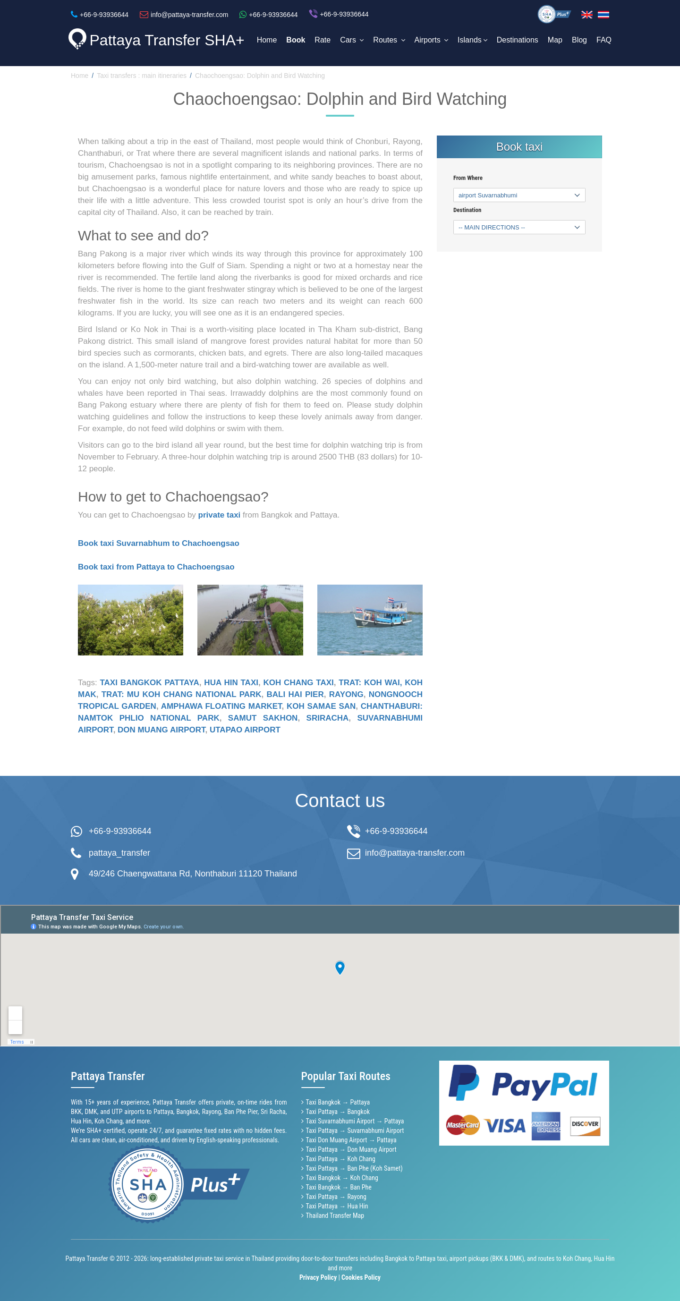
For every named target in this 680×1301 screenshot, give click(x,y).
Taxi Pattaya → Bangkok (338, 1111)
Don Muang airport (161, 729)
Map (555, 40)
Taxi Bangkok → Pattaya (338, 1102)
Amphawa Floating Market (221, 706)
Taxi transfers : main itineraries (142, 75)
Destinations (517, 40)
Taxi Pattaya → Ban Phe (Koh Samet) (354, 1168)
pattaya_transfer (119, 853)
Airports (432, 40)
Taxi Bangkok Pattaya (149, 682)
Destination (467, 210)
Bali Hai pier (295, 694)
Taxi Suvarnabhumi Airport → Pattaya (355, 1121)
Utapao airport (245, 729)
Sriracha (327, 718)
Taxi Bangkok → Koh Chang (342, 1178)
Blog (579, 40)
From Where (468, 178)
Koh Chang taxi (299, 682)
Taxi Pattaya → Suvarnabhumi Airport (355, 1130)
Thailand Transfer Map (335, 1215)
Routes (389, 40)
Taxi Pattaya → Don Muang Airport (351, 1149)
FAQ (604, 40)
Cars (352, 40)
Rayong (346, 694)
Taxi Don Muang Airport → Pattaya (351, 1140)
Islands (472, 40)
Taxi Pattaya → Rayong (336, 1196)
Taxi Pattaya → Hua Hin (337, 1206)
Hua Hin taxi (231, 682)
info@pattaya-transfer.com (415, 853)
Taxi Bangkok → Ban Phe (339, 1187)
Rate (322, 40)
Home (267, 40)
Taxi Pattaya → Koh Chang (340, 1159)
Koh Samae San (321, 706)
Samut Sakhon (263, 718)
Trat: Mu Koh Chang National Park (182, 694)
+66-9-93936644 (120, 831)
